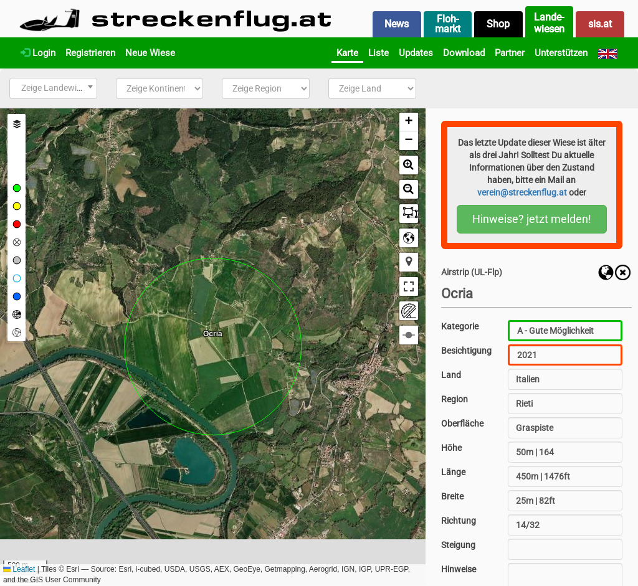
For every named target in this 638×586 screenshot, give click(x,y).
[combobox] (53, 88)
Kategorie (459, 326)
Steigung (458, 545)
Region (454, 399)
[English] (607, 53)
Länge (453, 472)
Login (38, 53)
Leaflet (19, 569)
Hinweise (458, 569)
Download (464, 53)
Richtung (458, 521)
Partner (510, 53)
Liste (378, 53)
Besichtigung (466, 351)
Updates (416, 53)
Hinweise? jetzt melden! (531, 218)
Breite (452, 496)
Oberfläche (462, 423)
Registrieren (90, 53)
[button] (408, 122)
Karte (347, 53)
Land (451, 375)
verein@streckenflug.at (522, 192)
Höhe (451, 448)
